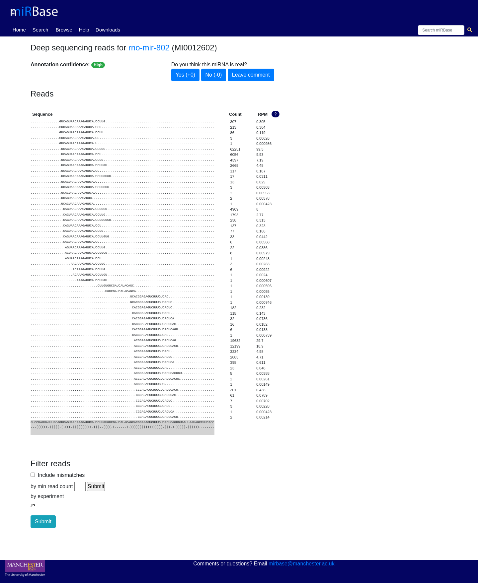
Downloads (108, 29)
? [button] (275, 114)
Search (40, 29)
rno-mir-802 (149, 47)
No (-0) (213, 75)
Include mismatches (60, 475)
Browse (64, 29)
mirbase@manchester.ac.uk (302, 563)
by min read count (52, 486)
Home (20, 29)
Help (84, 29)
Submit (43, 521)
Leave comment (251, 75)
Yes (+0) (185, 75)
